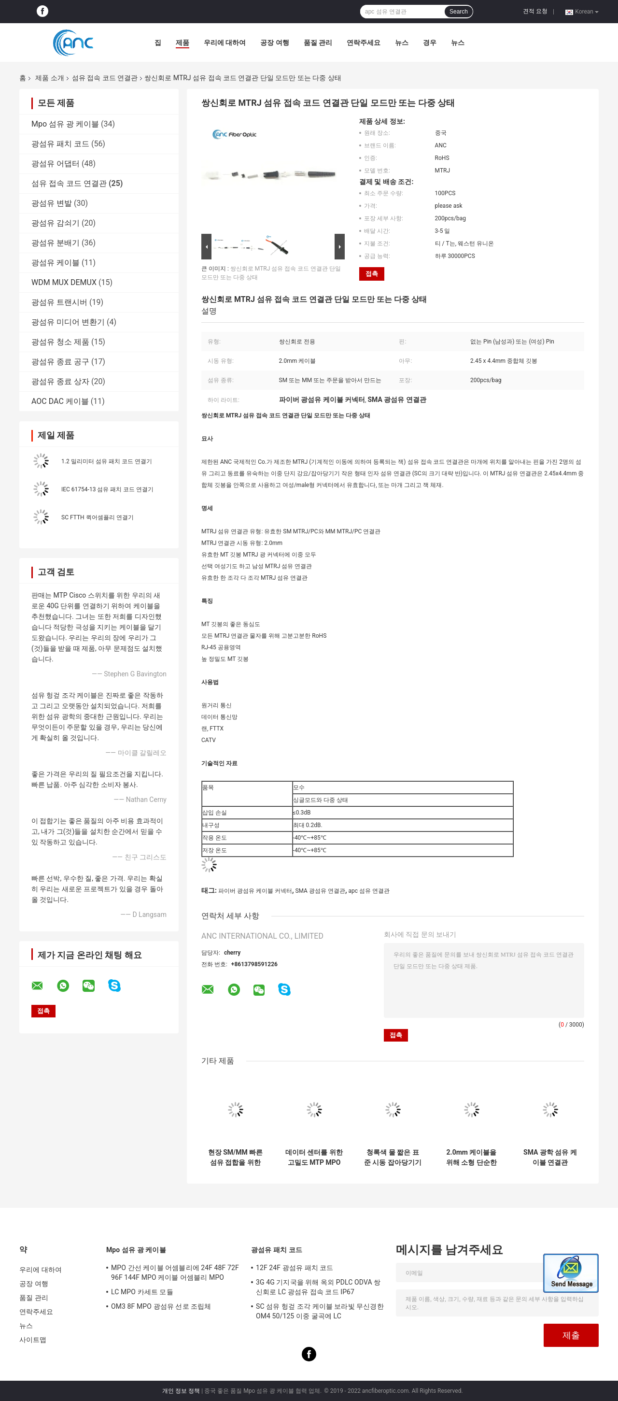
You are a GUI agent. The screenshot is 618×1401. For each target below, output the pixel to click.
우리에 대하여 (225, 42)
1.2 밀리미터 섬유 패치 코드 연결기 (106, 461)
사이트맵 (32, 1340)
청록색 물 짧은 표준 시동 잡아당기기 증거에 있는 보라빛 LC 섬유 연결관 (392, 1157)
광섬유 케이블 (55, 262)
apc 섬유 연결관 (369, 890)
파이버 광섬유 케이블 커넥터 (255, 890)
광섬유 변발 (51, 203)
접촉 (371, 273)
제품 (182, 42)
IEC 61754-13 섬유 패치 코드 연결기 (107, 489)
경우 (429, 42)
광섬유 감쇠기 (55, 223)
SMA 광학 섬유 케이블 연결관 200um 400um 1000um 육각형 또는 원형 (550, 1157)
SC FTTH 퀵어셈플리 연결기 (97, 517)
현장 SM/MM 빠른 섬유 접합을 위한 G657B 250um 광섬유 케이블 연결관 (235, 1157)
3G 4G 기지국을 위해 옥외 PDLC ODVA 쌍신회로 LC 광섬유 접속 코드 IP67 (318, 1287)
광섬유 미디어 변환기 (68, 322)
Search (458, 11)
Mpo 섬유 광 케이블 (65, 124)
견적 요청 (535, 11)
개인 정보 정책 (181, 1390)
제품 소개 (49, 78)
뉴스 (401, 42)
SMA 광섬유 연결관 (320, 890)
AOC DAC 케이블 (60, 401)
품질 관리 (318, 42)
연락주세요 (363, 42)
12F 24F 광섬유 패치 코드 (295, 1268)
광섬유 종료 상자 (60, 381)
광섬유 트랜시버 (59, 302)
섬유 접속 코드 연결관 (105, 78)
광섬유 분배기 (55, 242)
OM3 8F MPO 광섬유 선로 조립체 (161, 1306)
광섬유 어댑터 (55, 163)
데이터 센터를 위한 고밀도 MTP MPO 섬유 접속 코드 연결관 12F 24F (314, 1157)
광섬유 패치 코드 (60, 143)
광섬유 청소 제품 (60, 341)
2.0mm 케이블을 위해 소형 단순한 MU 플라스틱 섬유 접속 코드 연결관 (471, 1157)
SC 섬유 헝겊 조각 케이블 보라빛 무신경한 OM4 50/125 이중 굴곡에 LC (320, 1311)
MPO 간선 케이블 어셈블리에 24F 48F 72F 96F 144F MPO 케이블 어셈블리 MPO (175, 1272)
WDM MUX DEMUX (64, 282)
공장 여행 (274, 42)
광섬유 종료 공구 (60, 361)
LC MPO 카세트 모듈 (142, 1292)
